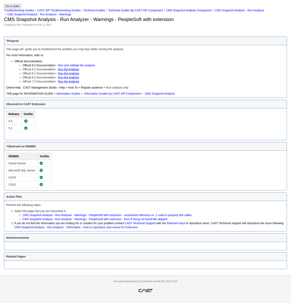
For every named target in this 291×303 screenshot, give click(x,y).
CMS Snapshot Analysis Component (189, 10)
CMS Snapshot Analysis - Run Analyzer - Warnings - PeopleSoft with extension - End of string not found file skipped (94, 219)
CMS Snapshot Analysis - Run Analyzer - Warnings (39, 14)
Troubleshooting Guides (19, 10)
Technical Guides (94, 10)
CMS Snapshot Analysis (160, 93)
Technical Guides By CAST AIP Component (135, 10)
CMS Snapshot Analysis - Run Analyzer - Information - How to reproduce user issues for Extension (76, 227)
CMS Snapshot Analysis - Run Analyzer (239, 10)
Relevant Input (176, 223)
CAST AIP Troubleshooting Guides (58, 10)
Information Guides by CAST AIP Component (112, 93)
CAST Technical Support (140, 223)
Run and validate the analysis (76, 65)
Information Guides (68, 93)
